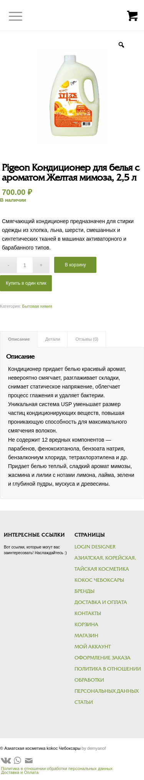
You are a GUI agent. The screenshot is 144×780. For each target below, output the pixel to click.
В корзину (75, 265)
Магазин (86, 636)
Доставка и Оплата (100, 602)
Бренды (84, 591)
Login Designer (94, 547)
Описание (19, 339)
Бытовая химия (37, 306)
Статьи (83, 702)
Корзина (86, 625)
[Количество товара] (25, 265)
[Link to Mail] (29, 760)
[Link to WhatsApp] (17, 760)
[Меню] (10, 16)
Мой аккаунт (92, 647)
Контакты (87, 613)
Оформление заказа (102, 658)
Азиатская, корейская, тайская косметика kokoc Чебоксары (105, 569)
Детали (52, 339)
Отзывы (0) (86, 339)
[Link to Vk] (6, 760)
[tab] (19, 339)
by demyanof (94, 748)
